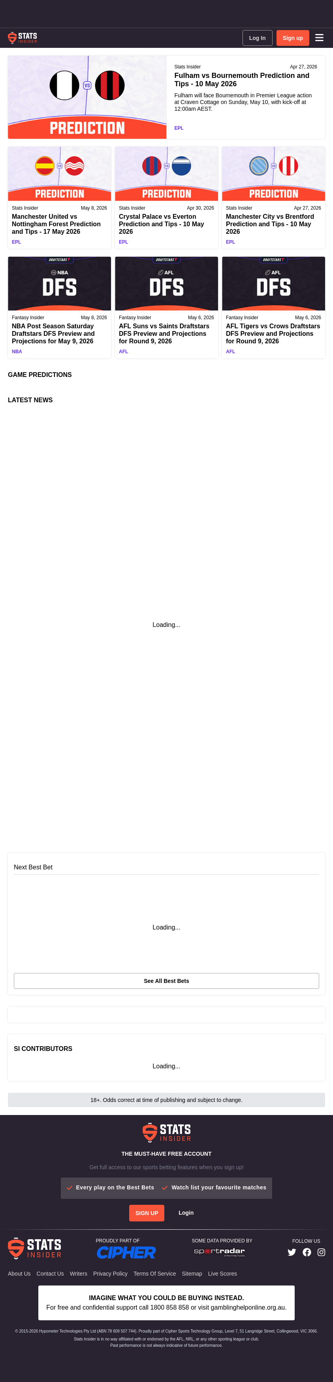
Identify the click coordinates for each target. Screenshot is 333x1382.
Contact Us (50, 1273)
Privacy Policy (110, 1273)
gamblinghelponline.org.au (248, 1307)
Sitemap (192, 1273)
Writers (78, 1273)
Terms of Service (155, 1273)
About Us (19, 1273)
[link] (292, 1252)
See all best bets (166, 981)
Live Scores (222, 1273)
